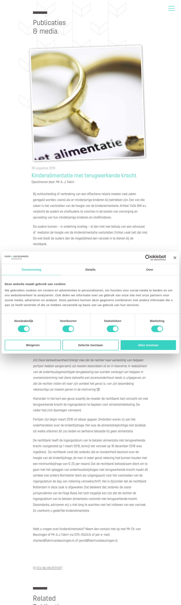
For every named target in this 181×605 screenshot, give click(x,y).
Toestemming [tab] (31, 269)
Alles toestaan (148, 345)
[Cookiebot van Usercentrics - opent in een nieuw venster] (148, 258)
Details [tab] (90, 269)
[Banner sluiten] (174, 257)
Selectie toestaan (90, 345)
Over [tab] (149, 269)
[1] (34, 568)
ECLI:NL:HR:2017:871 (49, 568)
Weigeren (33, 345)
